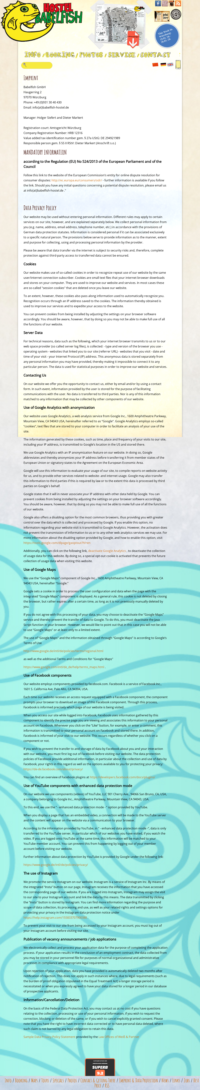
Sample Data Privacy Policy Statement (49, 1037)
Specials (58, 1080)
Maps (34, 1080)
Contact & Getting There (98, 1080)
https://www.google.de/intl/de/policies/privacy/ (55, 865)
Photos (72, 1080)
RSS (107, 1085)
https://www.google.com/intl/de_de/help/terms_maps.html (63, 667)
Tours (45, 1080)
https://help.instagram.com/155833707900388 (55, 918)
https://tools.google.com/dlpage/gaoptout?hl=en (57, 543)
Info (8, 1080)
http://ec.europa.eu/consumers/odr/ (77, 180)
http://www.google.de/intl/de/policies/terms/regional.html (63, 651)
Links (176, 1080)
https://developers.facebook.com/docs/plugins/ (122, 777)
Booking (21, 1080)
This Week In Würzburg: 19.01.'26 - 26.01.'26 (165, 36)
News (165, 1080)
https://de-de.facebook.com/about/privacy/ (53, 769)
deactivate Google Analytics (107, 551)
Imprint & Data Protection (138, 1080)
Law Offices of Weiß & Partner (119, 1037)
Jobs (187, 1080)
